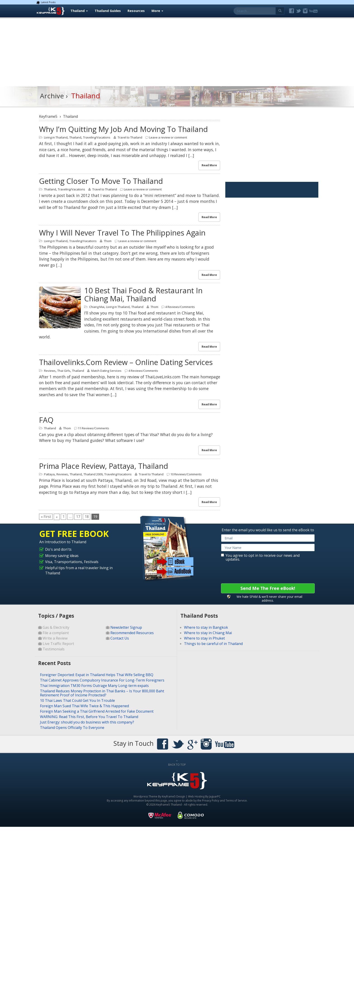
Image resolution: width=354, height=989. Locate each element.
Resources (136, 11)
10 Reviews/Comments (186, 474)
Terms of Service (236, 800)
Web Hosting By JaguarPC (204, 796)
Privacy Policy (210, 800)
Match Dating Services (106, 371)
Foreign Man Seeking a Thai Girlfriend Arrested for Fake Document (97, 711)
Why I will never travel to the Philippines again (122, 233)
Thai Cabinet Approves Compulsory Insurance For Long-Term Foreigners (102, 680)
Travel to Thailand (130, 137)
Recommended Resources (132, 632)
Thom (108, 241)
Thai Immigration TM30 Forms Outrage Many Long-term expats (94, 685)
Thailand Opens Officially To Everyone (72, 727)
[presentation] (255, 572)
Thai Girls (63, 371)
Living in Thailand (56, 137)
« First (46, 516)
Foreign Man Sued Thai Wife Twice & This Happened (84, 705)
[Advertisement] (177, 52)
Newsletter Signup (126, 627)
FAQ (46, 420)
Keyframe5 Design (173, 796)
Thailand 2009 (93, 474)
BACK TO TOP (177, 763)
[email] (268, 538)
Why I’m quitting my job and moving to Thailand (123, 129)
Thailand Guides (108, 11)
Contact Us (119, 638)
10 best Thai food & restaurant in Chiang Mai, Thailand (143, 294)
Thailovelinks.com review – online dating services (126, 362)
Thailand (79, 11)
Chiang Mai (96, 307)
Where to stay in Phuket (204, 638)
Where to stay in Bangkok (206, 627)
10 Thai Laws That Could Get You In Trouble (77, 700)
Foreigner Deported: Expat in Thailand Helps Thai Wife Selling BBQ (96, 674)
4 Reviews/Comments (180, 307)
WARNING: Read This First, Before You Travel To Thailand (89, 716)
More (157, 11)
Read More (209, 165)
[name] (268, 547)
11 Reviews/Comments (93, 428)
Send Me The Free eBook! (267, 588)
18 (90, 516)
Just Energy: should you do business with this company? (87, 722)
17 (80, 516)
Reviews (50, 371)
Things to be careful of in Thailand (213, 643)
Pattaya (49, 474)
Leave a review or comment (168, 137)
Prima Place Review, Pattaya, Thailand (103, 466)
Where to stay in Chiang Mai (208, 632)
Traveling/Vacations (96, 137)
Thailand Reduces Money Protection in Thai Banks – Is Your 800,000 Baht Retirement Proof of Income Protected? (102, 693)
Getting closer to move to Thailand (101, 181)
